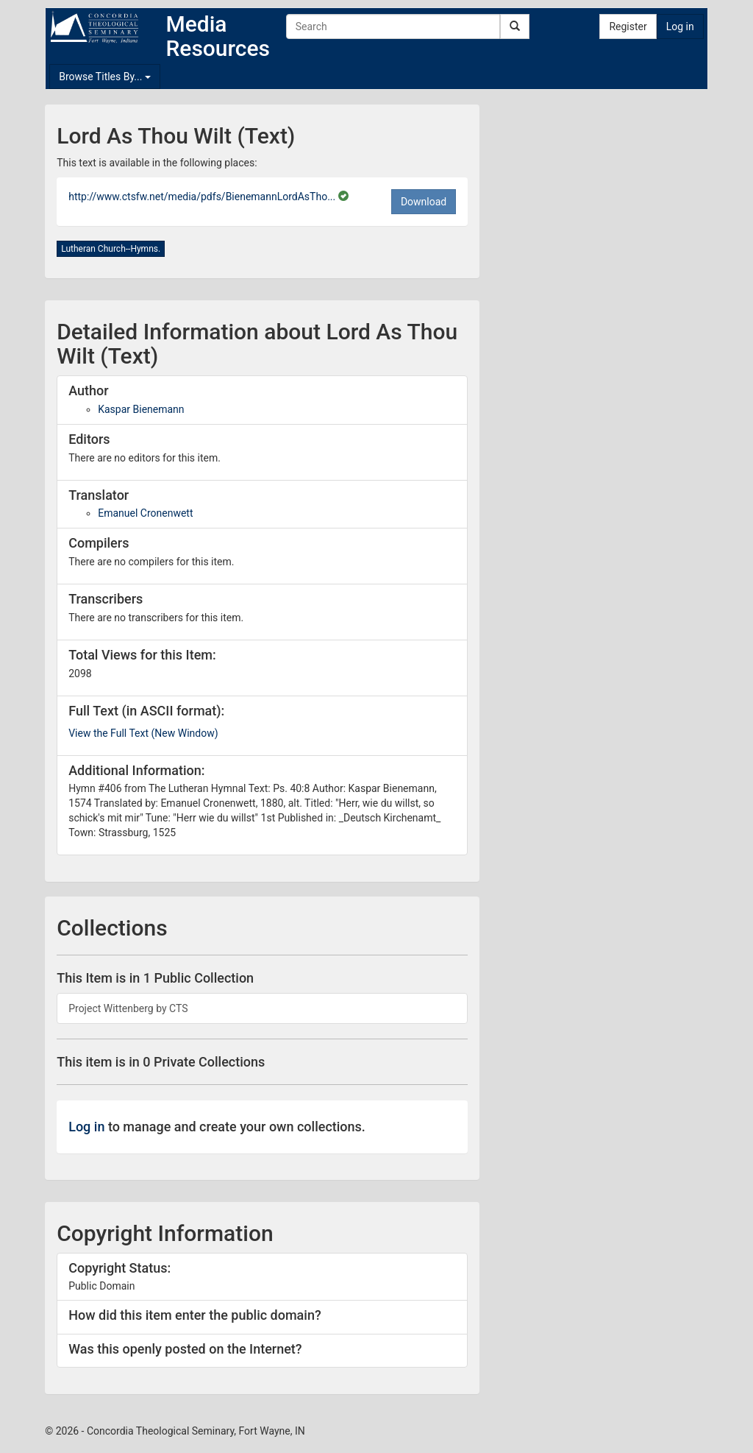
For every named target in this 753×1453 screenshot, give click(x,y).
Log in (680, 26)
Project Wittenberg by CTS (128, 1008)
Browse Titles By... (105, 76)
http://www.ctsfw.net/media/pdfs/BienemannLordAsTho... (203, 196)
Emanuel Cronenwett (145, 513)
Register (627, 26)
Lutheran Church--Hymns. (110, 249)
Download (423, 202)
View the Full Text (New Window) (143, 733)
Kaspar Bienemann (141, 409)
